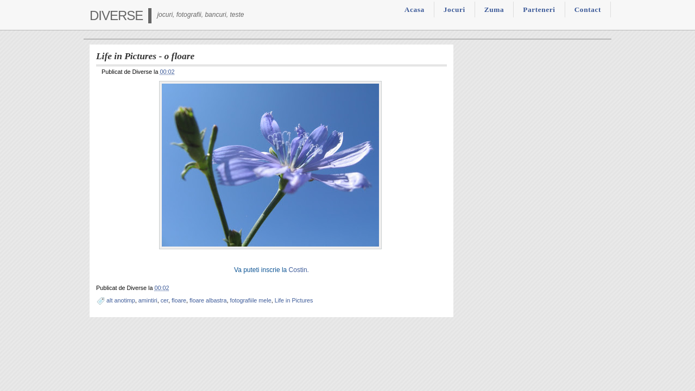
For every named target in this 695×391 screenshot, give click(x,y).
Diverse (116, 15)
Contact (587, 9)
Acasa (415, 9)
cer (164, 300)
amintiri (147, 300)
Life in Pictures (294, 300)
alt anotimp (120, 300)
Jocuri (454, 9)
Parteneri (539, 9)
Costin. (299, 270)
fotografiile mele (250, 300)
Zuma (494, 9)
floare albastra (207, 300)
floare (179, 300)
